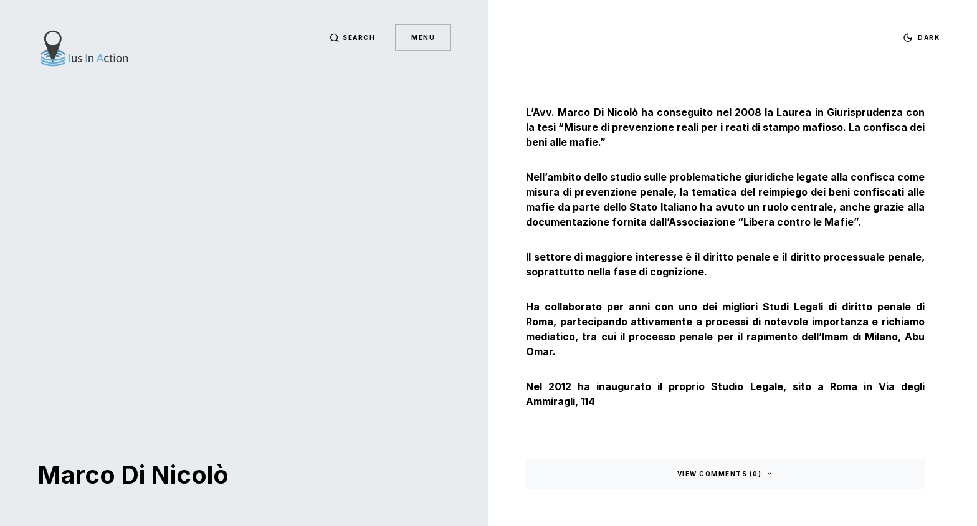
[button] (353, 37)
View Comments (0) (719, 473)
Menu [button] (423, 37)
